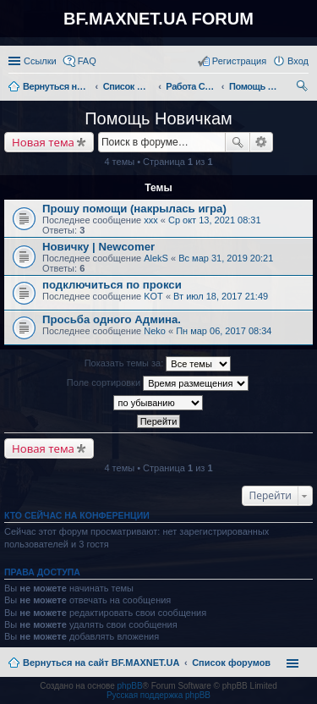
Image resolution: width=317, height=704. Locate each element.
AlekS (156, 258)
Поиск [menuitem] (303, 88)
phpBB (130, 685)
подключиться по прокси (112, 284)
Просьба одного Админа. (111, 319)
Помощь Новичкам (158, 118)
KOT (153, 296)
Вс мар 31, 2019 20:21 (225, 258)
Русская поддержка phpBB (158, 695)
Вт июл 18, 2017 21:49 (220, 296)
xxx (151, 220)
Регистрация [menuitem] (239, 61)
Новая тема (43, 142)
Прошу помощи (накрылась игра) (134, 208)
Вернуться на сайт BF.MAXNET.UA (101, 662)
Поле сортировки (158, 383)
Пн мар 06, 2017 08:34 (223, 331)
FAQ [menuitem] (87, 61)
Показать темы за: (158, 363)
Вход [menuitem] (298, 61)
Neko (155, 331)
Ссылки (40, 61)
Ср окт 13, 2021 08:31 (214, 220)
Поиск (237, 142)
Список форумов (231, 662)
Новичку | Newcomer (98, 246)
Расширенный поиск (261, 142)
